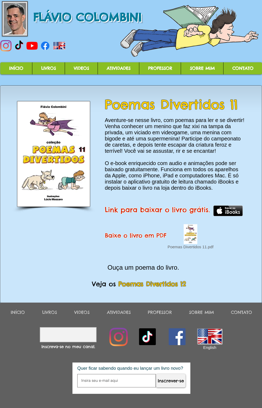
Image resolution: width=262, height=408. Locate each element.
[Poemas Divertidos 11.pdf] (190, 237)
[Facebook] (45, 45)
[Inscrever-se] (171, 380)
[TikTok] (19, 45)
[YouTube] (32, 45)
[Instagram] (5, 45)
